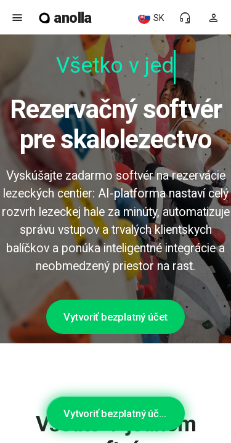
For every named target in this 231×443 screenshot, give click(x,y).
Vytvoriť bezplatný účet (115, 317)
